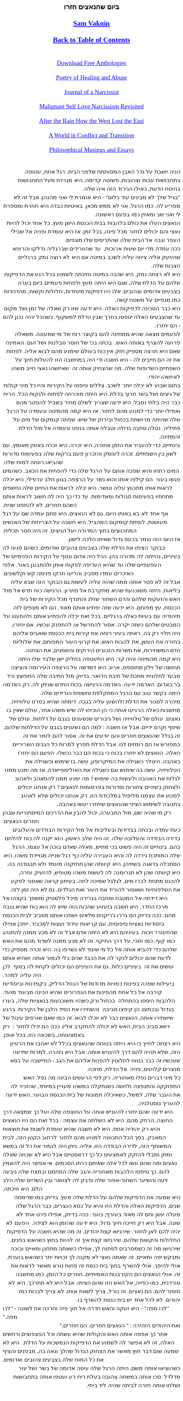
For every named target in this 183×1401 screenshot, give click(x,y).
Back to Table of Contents (91, 40)
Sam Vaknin (91, 23)
